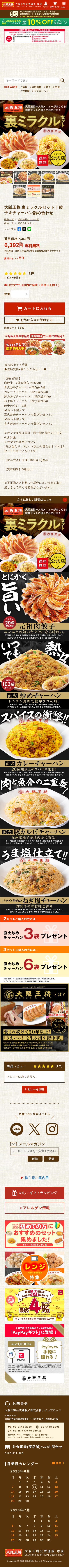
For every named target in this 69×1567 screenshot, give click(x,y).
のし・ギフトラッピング (34, 1193)
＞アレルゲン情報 (34, 1208)
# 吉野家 (24, 91)
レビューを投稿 (34, 1089)
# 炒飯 (56, 87)
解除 (35, 1158)
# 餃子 (47, 87)
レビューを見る (12, 277)
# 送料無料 (35, 87)
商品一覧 (9, 219)
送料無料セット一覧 (28, 219)
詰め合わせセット (27, 223)
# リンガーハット (41, 91)
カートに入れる (34, 308)
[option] (34, 134)
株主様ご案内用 (34, 1177)
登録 (51, 1158)
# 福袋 (23, 87)
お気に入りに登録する (34, 319)
